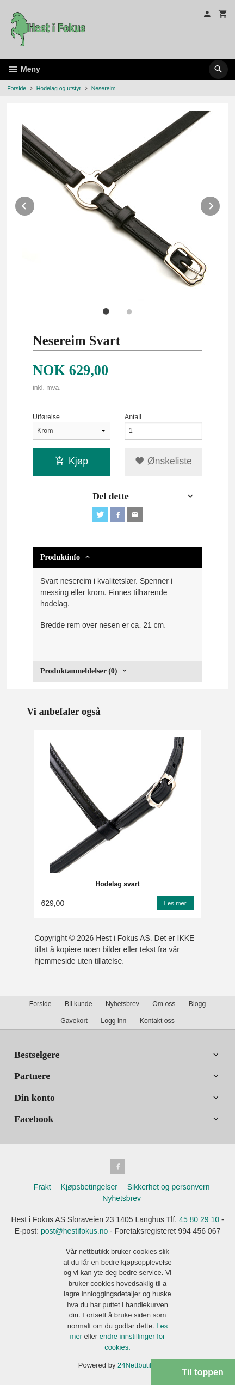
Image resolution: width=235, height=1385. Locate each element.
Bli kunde (78, 1004)
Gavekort (74, 1021)
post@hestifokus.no (74, 1231)
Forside (16, 88)
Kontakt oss (157, 1021)
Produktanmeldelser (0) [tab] (78, 671)
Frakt (42, 1186)
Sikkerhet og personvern (168, 1186)
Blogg (197, 1004)
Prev (34, 204)
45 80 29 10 (199, 1219)
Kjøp (71, 461)
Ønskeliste (163, 461)
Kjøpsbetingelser (89, 1186)
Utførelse (46, 417)
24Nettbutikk (137, 1365)
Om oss (163, 1004)
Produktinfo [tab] (60, 557)
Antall (133, 417)
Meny (23, 69)
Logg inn (113, 1021)
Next (220, 204)
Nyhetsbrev (122, 1004)
